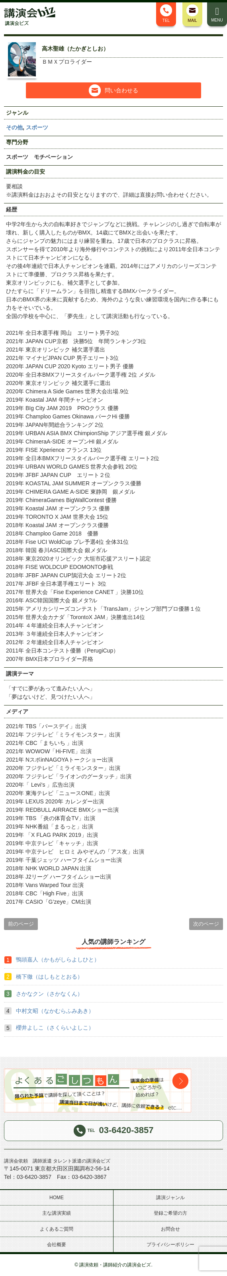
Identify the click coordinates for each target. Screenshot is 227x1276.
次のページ (206, 924)
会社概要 (56, 1244)
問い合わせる (113, 90)
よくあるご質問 (56, 1229)
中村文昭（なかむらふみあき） (55, 1011)
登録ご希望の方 (170, 1213)
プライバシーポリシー (170, 1244)
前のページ (21, 924)
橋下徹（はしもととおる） (49, 976)
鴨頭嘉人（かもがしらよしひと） (58, 959)
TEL (166, 13)
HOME (56, 1197)
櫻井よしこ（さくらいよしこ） (55, 1027)
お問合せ (170, 1229)
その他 (14, 127)
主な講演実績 (56, 1213)
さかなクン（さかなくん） (49, 994)
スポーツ (37, 127)
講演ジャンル (170, 1197)
